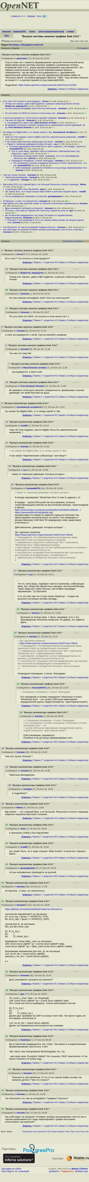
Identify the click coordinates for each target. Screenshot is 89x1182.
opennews (21, 58)
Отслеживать (82, 48)
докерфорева (55, 196)
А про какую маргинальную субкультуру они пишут (29, 141)
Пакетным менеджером (16, 177)
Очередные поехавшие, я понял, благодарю (33, 160)
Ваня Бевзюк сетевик (45, 122)
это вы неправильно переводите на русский (26, 196)
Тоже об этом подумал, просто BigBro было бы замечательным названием (41, 137)
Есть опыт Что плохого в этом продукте (22, 101)
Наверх (62, 262)
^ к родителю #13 (49, 478)
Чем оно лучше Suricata (14, 175)
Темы (67, 1131)
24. (7, 382)
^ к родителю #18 (49, 779)
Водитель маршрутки (16, 106)
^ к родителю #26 (49, 837)
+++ (24, 16)
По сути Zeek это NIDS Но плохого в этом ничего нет (30, 113)
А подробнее (13, 179)
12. (7, 422)
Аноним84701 (16, 149)
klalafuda (27, 217)
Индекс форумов (58, 1131)
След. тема (84, 1131)
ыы (55, 144)
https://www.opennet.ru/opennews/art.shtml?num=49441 (44, 535)
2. (2, 250)
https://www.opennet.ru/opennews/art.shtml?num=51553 (47, 85)
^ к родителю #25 (49, 602)
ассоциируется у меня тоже (20, 122)
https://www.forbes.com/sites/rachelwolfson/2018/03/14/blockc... (47, 510)
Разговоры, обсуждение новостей (26, 45)
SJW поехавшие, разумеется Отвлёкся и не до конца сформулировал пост (51, 168)
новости (16, 16)
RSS (7, 36)
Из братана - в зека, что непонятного (20, 201)
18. (3, 748)
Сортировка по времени (73, 241)
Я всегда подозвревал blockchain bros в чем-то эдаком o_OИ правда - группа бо (47, 146)
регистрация (45, 31)
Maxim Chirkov (79, 1168)
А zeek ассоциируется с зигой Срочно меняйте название (30, 118)
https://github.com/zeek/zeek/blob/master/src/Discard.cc (33, 909)
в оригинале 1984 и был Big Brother (22, 189)
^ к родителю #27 (49, 626)
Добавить (54, 1171)
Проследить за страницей (15, 1171)
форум (31, 16)
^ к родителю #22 (49, 797)
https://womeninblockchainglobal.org (33, 512)
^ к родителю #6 (49, 376)
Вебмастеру (81, 1171)
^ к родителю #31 (49, 983)
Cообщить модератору (77, 89)
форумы (6, 31)
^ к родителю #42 (49, 1084)
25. (13, 484)
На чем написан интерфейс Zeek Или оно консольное (31, 108)
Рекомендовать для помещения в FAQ (36, 1131)
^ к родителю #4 (49, 357)
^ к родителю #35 (49, 742)
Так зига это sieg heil (15, 120)
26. (3, 804)
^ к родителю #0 (49, 262)
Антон (45, 101)
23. (7, 269)
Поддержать (67, 1171)
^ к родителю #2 (49, 283)
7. (9, 364)
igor (71, 210)
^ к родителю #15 (49, 564)
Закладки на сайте (11, 1168)
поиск (32, 31)
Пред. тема (75, 1131)
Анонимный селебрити (64, 132)
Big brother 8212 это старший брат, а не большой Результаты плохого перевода (41, 184)
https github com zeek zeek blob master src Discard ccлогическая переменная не (40, 203)
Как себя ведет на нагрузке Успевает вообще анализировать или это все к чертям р (43, 229)
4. (2, 327)
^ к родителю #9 (49, 436)
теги (39, 16)
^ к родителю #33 (49, 706)
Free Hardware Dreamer (20, 127)
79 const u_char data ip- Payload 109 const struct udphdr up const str (36, 210)
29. (10, 785)
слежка (70, 31)
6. (7, 345)
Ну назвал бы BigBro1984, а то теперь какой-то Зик (27, 132)
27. (16, 570)
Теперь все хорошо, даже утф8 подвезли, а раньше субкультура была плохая (42, 103)
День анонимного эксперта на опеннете (24, 208)
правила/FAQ (20, 31)
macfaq (58, 141)
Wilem (83, 184)
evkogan (25, 179)
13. (7, 443)
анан (42, 189)
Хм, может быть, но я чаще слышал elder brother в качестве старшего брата (41, 191)
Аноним (62, 108)
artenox (32, 158)
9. (2, 403)
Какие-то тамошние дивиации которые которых (30, 144)
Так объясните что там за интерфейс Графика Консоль (29, 227)
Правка (62, 89)
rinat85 (81, 137)
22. (7, 767)
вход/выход (57, 31)
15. (10, 466)
